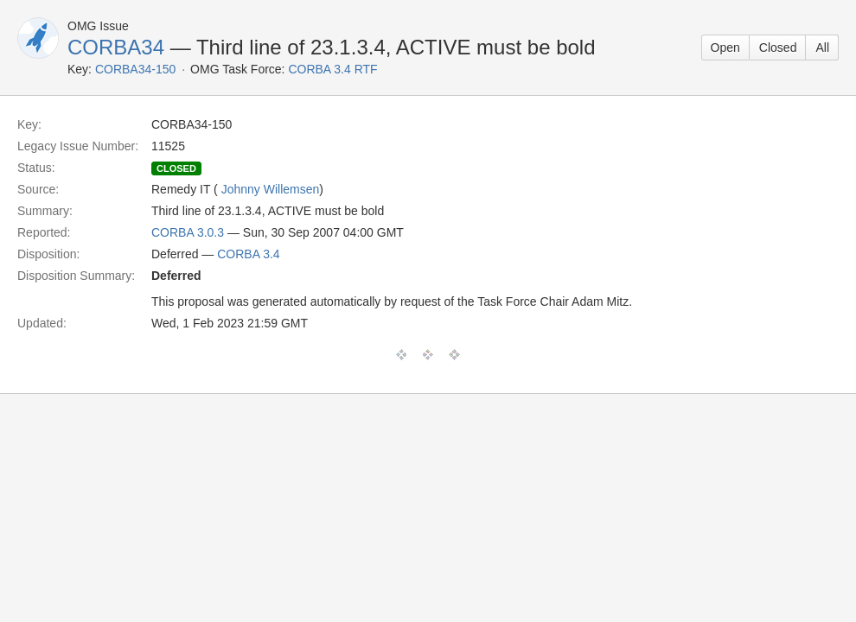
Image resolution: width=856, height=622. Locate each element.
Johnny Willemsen (270, 189)
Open (725, 47)
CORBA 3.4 (248, 254)
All (822, 47)
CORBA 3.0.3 (187, 232)
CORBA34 (115, 47)
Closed (778, 47)
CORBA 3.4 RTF (332, 69)
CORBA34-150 (135, 69)
